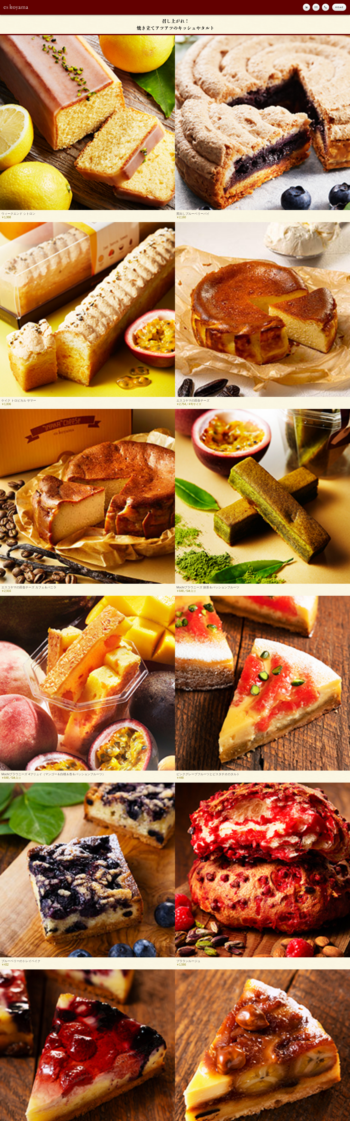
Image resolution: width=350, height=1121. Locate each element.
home (339, 7)
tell (325, 7)
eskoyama (16, 7)
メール (316, 7)
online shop (306, 7)
